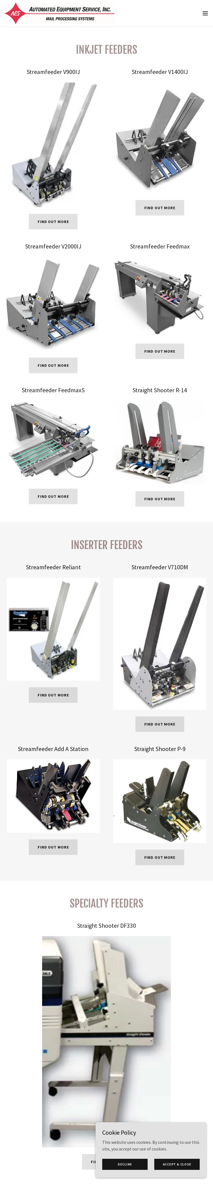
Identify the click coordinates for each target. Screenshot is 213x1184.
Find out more (53, 221)
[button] (205, 13)
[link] (59, 13)
